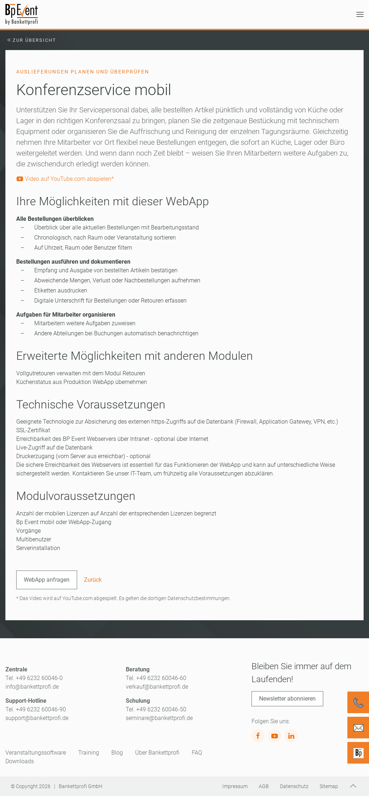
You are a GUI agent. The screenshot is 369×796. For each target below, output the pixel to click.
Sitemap (329, 786)
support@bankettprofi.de (36, 718)
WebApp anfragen (47, 579)
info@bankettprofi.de (32, 686)
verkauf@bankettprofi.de (157, 686)
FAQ (197, 752)
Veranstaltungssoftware (35, 752)
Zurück (93, 579)
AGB (264, 786)
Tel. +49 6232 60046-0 (34, 678)
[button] (360, 14)
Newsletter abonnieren (287, 698)
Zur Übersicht (30, 40)
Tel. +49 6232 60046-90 (35, 709)
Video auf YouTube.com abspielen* (65, 178)
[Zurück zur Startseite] (21, 14)
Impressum (235, 786)
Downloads (19, 761)
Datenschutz (294, 786)
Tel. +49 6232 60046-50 (156, 709)
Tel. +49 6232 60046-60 (156, 678)
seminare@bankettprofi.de (159, 718)
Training (88, 752)
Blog (117, 752)
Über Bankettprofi (157, 752)
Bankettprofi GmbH (80, 786)
